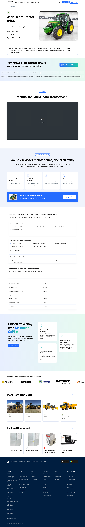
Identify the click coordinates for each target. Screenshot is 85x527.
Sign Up (65, 2)
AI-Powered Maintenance (10, 509)
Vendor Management (11, 518)
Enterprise (28, 2)
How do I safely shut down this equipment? (50, 72)
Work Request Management (10, 513)
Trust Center (70, 476)
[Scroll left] (73, 395)
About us (33, 473)
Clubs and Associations (24, 479)
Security (69, 473)
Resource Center (46, 476)
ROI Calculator (46, 492)
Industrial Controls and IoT (12, 481)
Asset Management (11, 488)
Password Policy (70, 484)
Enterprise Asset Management (10, 477)
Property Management (24, 484)
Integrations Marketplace (9, 485)
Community (45, 490)
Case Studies (46, 473)
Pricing (32, 2)
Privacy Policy (70, 482)
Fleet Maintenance (23, 487)
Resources (35, 461)
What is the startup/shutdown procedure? (71, 76)
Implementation (58, 476)
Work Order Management (10, 505)
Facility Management (23, 490)
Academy (45, 479)
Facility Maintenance (11, 498)
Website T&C (70, 495)
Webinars (45, 487)
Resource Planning (11, 516)
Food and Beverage (23, 476)
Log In (60, 2)
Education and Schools (24, 482)
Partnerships (34, 479)
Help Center (57, 473)
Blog (44, 482)
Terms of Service (71, 479)
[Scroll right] (76, 395)
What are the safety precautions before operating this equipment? (19, 76)
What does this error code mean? (68, 72)
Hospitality (21, 492)
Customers (14, 461)
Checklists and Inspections (10, 495)
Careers (33, 476)
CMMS (8, 473)
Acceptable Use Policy (72, 492)
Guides (44, 484)
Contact (57, 479)
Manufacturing (22, 473)
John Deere (12, 6)
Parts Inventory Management (10, 491)
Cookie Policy (70, 487)
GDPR (68, 490)
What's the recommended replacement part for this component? (48, 76)
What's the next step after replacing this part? (30, 72)
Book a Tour (74, 2)
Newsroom (33, 482)
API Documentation (47, 495)
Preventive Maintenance (12, 501)
